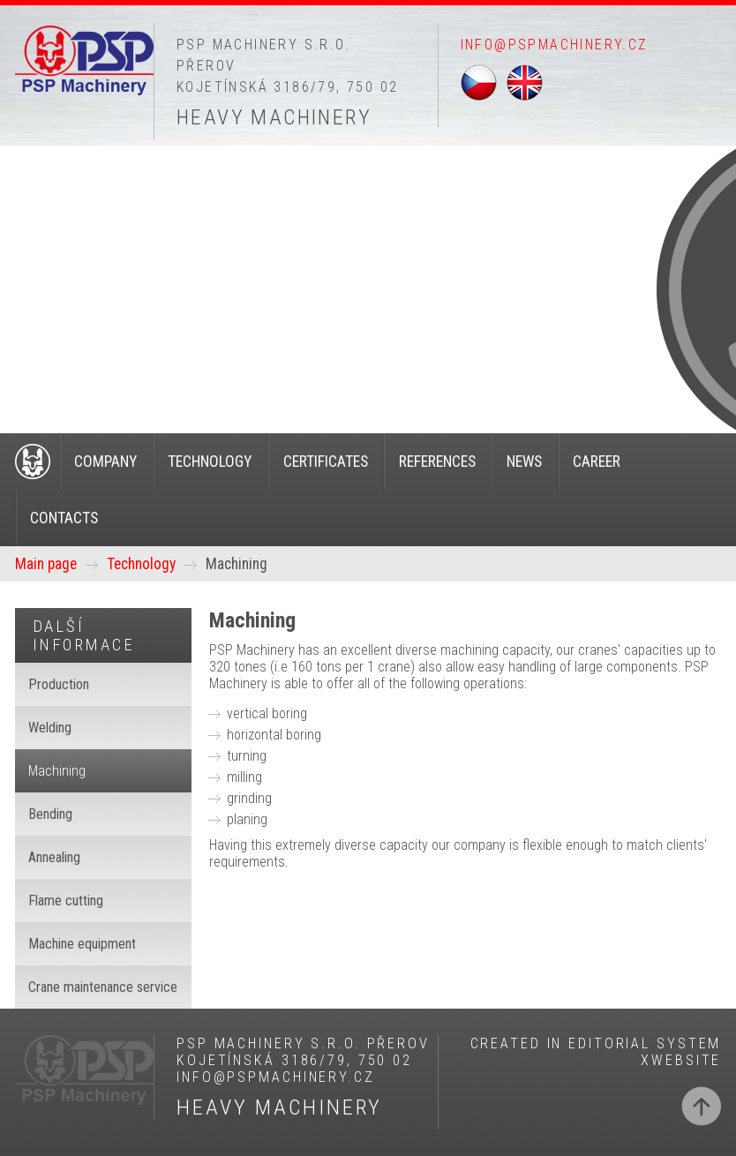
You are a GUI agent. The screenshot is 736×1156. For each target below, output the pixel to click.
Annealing (54, 857)
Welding (49, 727)
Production (58, 684)
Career (596, 461)
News (524, 461)
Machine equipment (82, 943)
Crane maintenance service (102, 987)
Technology (210, 461)
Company (105, 461)
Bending (50, 814)
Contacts (64, 518)
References (437, 461)
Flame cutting (65, 900)
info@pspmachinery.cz (554, 44)
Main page (46, 564)
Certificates (325, 461)
